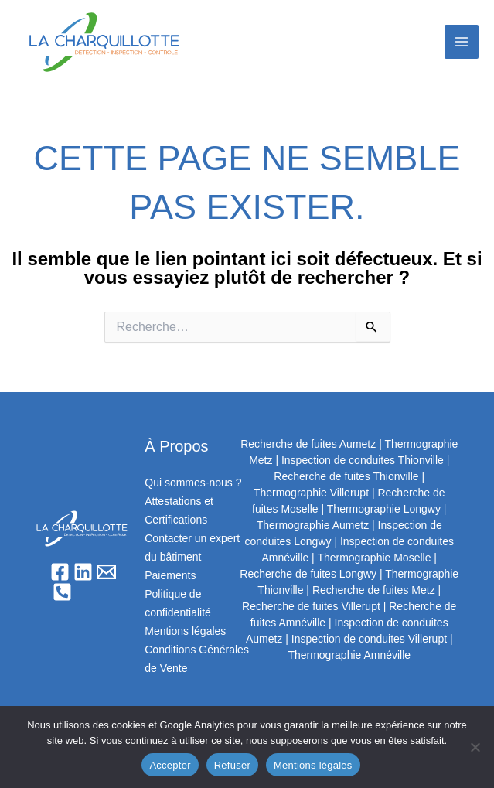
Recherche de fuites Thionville (346, 476)
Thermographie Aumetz (313, 525)
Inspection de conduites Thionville (362, 460)
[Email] (106, 572)
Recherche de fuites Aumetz (308, 444)
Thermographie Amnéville (349, 655)
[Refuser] (474, 747)
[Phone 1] (62, 592)
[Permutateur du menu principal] (462, 42)
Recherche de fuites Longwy (308, 574)
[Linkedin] (83, 572)
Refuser (232, 765)
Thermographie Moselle (374, 557)
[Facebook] (60, 572)
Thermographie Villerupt (311, 492)
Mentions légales (185, 631)
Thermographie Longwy (384, 509)
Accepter (169, 765)
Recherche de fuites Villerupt (311, 606)
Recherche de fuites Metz (373, 590)
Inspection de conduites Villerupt (369, 639)
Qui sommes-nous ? (193, 482)
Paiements (170, 575)
